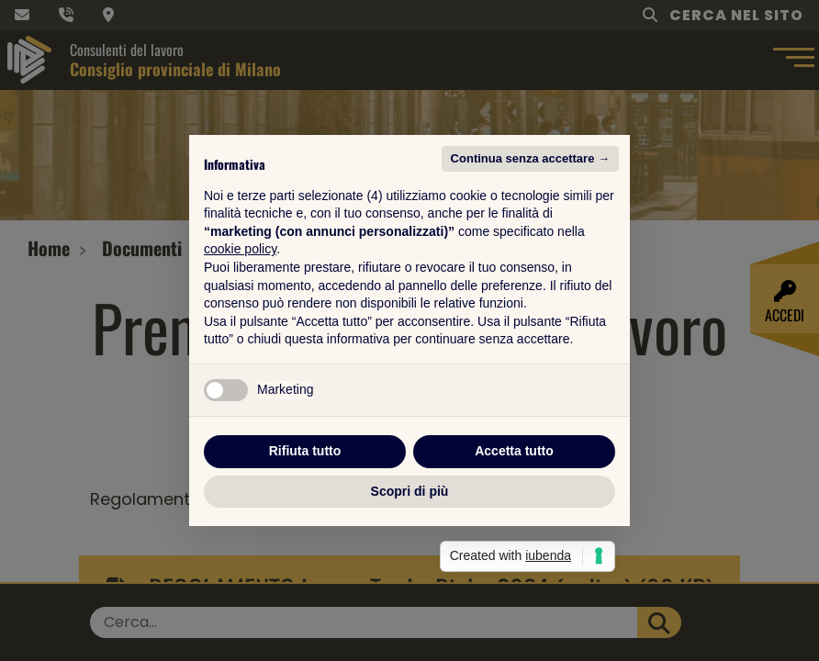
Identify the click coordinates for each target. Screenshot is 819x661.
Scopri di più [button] (410, 491)
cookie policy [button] (240, 248)
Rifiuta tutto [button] (305, 450)
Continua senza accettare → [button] (530, 158)
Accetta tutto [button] (514, 450)
